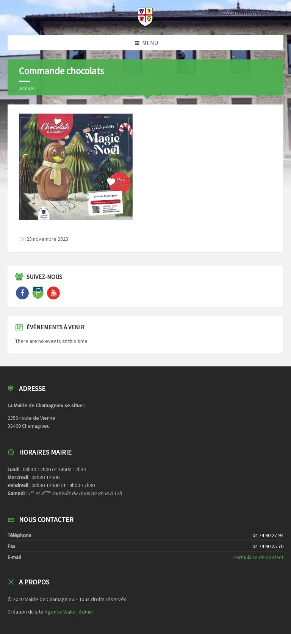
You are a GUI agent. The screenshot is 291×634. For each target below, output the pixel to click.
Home (25, 88)
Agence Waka (60, 611)
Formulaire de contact (258, 557)
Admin (86, 611)
